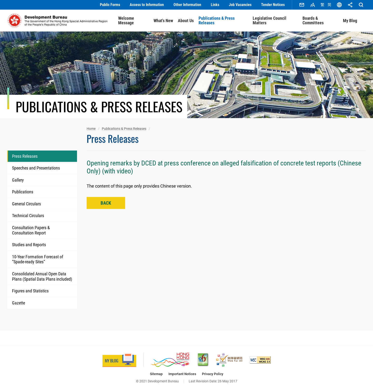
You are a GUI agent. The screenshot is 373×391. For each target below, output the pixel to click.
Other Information (187, 4)
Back (106, 203)
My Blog (350, 20)
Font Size (312, 5)
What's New (163, 20)
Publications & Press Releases (217, 20)
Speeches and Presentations (36, 167)
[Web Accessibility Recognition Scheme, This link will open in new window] (229, 360)
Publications (22, 191)
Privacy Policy (212, 374)
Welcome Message (126, 20)
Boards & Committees (313, 20)
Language (339, 5)
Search (361, 5)
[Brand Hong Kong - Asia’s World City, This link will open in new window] (170, 360)
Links (215, 4)
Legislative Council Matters (269, 20)
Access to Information (147, 4)
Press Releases (25, 156)
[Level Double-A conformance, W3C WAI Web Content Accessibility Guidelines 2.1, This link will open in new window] (260, 360)
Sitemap (156, 374)
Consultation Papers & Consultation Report (31, 230)
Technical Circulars (28, 215)
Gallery (18, 180)
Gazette (18, 302)
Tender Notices (273, 4)
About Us (186, 20)
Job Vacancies (240, 4)
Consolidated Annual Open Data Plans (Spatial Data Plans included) (42, 276)
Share (350, 5)
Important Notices (182, 374)
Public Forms (110, 4)
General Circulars (26, 203)
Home (91, 129)
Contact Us (302, 5)
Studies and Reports (29, 244)
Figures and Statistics (30, 290)
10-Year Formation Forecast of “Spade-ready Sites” (37, 259)
